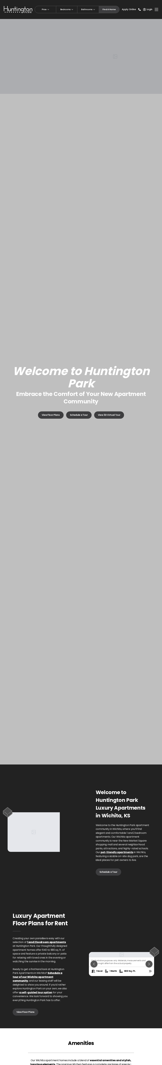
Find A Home (109, 9)
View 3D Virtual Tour (109, 415)
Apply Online (129, 9)
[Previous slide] (93, 964)
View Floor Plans (51, 415)
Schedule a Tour (79, 415)
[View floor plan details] (150, 971)
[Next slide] (149, 964)
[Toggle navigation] (156, 9)
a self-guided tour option (35, 992)
